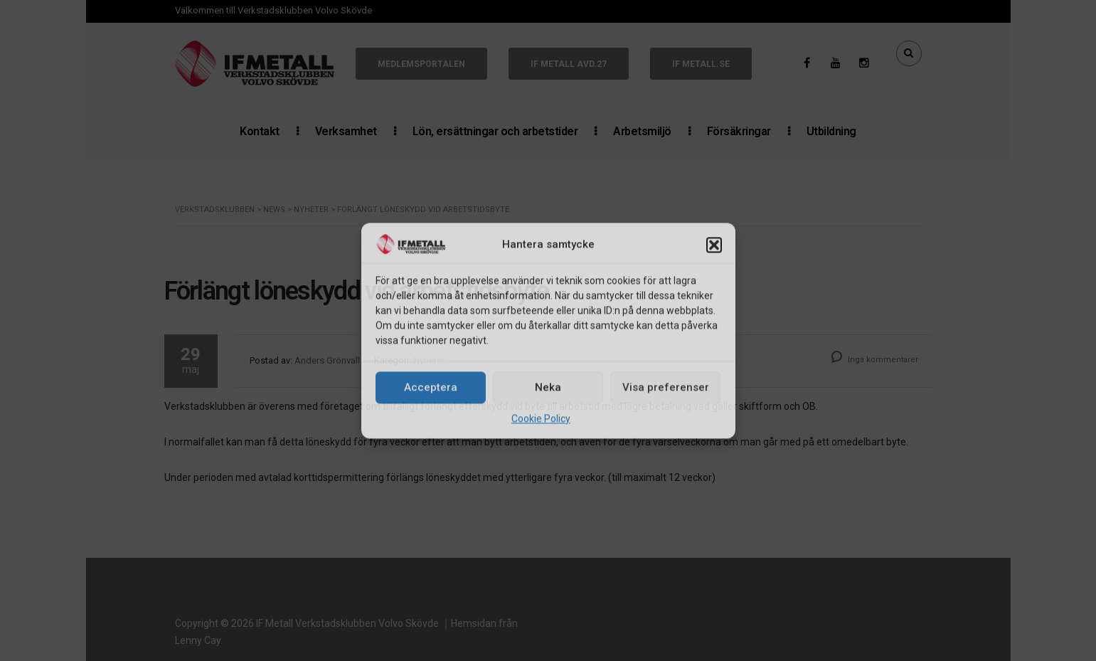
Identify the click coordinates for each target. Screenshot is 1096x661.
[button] (714, 245)
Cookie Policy (540, 418)
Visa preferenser (665, 387)
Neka (548, 387)
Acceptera (430, 387)
